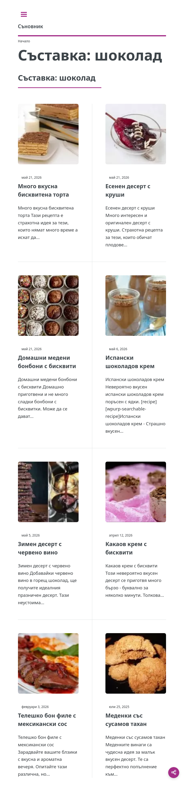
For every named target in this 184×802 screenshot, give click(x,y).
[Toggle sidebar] (24, 14)
